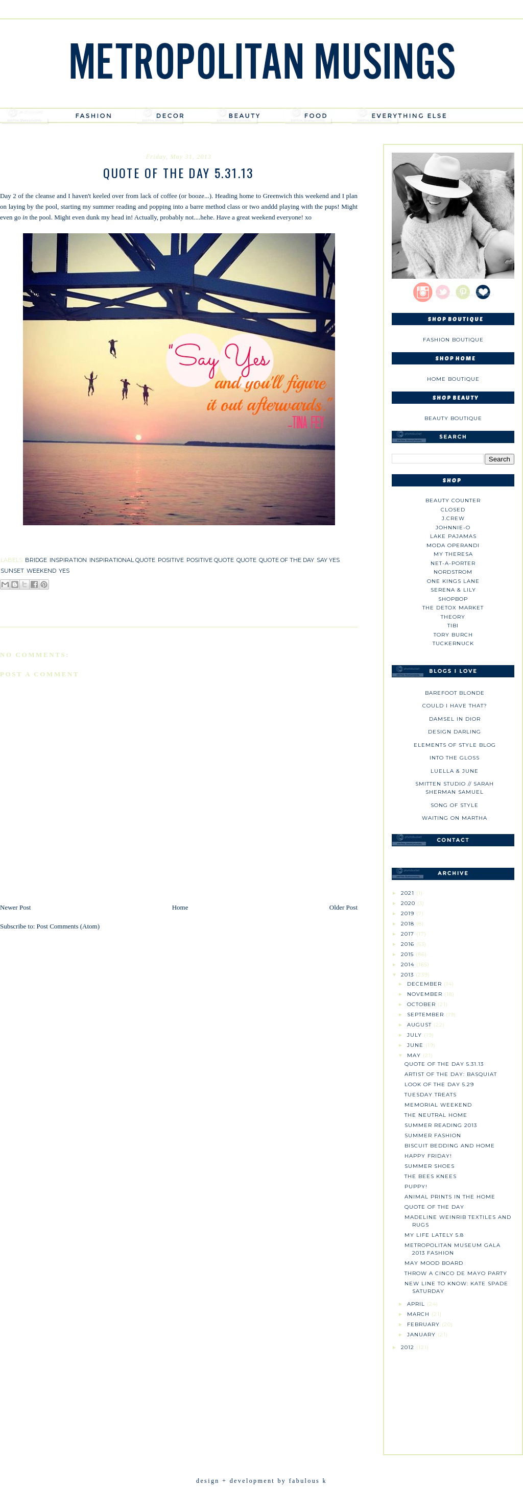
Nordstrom (453, 572)
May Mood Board (434, 1263)
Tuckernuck (453, 643)
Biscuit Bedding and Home (450, 1145)
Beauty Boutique (453, 418)
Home (180, 907)
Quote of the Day (434, 1207)
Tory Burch (453, 634)
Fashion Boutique (453, 339)
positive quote (210, 560)
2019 (408, 913)
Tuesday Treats (431, 1094)
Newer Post (15, 907)
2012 (408, 1347)
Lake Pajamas (453, 536)
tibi (453, 625)
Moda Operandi (453, 545)
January (422, 1334)
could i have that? (454, 705)
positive (171, 560)
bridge (36, 560)
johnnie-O (453, 527)
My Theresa (453, 554)
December (425, 984)
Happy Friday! (428, 1156)
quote (246, 560)
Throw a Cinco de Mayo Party (456, 1273)
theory (453, 617)
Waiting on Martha (454, 818)
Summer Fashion (433, 1135)
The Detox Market (453, 607)
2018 (408, 923)
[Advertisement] (453, 1398)
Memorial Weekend (438, 1105)
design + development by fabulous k (261, 1480)
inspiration (68, 560)
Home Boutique (453, 379)
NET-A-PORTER (453, 563)
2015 (408, 954)
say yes (328, 560)
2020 (409, 903)
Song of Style (455, 805)
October (422, 1004)
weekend (41, 570)
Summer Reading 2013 (441, 1125)
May (415, 1055)
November (425, 994)
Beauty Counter (453, 500)
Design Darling (454, 731)
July (415, 1035)
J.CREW (453, 518)
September (426, 1014)
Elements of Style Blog (455, 745)
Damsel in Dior (455, 719)
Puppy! (416, 1186)
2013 (408, 974)
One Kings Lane (453, 581)
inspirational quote (122, 560)
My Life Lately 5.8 (434, 1235)
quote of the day (286, 560)
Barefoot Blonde (455, 693)
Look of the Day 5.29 (439, 1084)
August (420, 1024)
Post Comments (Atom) (68, 926)
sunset (12, 570)
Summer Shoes (430, 1166)
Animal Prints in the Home (450, 1196)
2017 (408, 934)
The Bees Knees (431, 1176)
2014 (408, 964)
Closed (453, 509)
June (416, 1045)
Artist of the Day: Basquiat (451, 1074)
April (417, 1304)
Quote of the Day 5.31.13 (444, 1064)
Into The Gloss (455, 757)
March (419, 1314)
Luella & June (455, 771)
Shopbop (453, 599)
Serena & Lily (453, 589)
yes (64, 570)
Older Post (343, 907)
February (424, 1324)
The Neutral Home (436, 1115)
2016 (408, 944)
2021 (408, 893)
